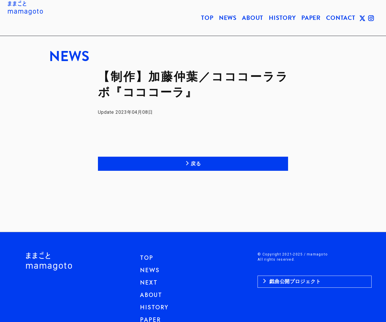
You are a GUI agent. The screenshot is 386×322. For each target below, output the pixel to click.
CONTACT (340, 17)
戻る (196, 163)
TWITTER (362, 18)
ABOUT (252, 17)
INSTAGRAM (371, 18)
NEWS (227, 17)
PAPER (311, 17)
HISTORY (282, 17)
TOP (207, 17)
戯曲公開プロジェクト (294, 281)
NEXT (149, 283)
